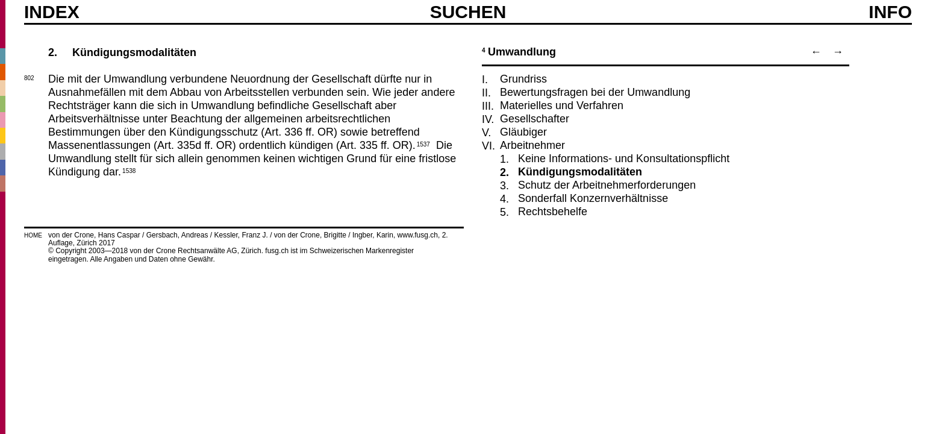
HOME (33, 235)
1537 (423, 143)
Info (890, 12)
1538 (129, 170)
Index (52, 12)
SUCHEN (468, 11)
